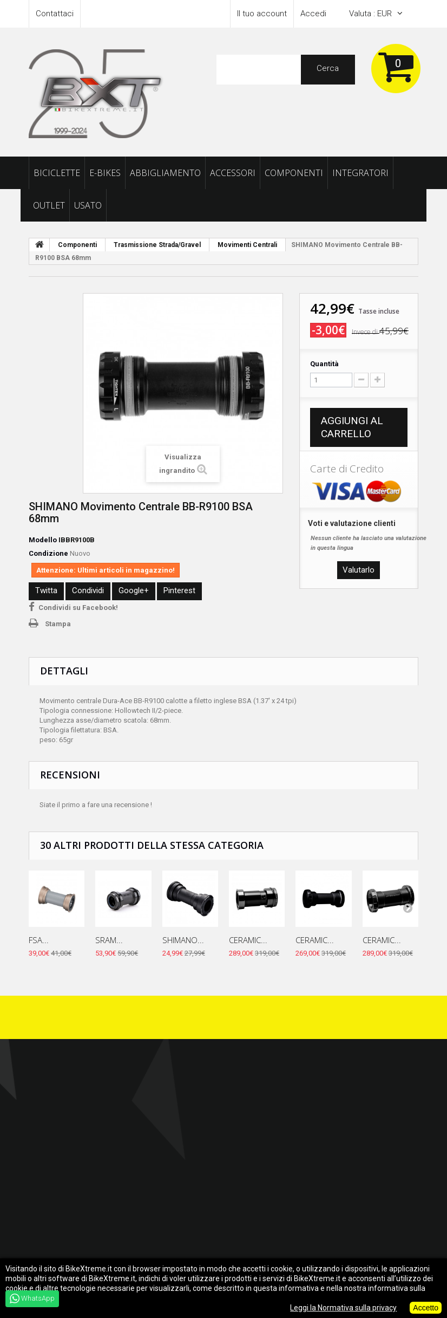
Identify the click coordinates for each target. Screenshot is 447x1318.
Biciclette (57, 173)
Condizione (48, 553)
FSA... (39, 939)
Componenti (294, 173)
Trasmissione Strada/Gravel (157, 245)
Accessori (232, 173)
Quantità (324, 364)
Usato (88, 205)
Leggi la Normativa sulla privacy (343, 1307)
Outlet (49, 205)
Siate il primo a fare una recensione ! (96, 805)
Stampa (58, 624)
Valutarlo (358, 570)
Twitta (46, 590)
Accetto (425, 1307)
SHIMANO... (183, 939)
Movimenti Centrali (247, 245)
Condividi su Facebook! (78, 607)
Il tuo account (262, 13)
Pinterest (179, 590)
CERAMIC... (248, 939)
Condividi (88, 590)
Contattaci (55, 13)
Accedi (313, 13)
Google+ (134, 590)
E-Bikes (105, 173)
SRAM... (109, 939)
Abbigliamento (165, 173)
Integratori (360, 173)
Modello (43, 540)
